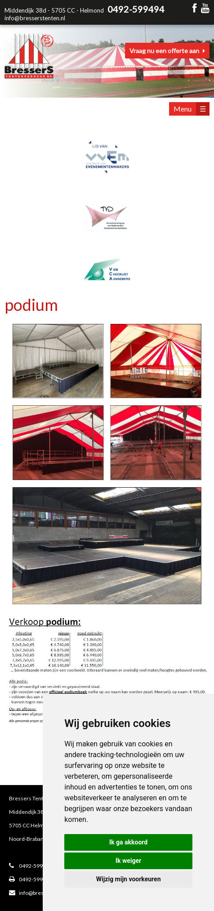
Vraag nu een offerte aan (167, 50)
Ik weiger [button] (128, 860)
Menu (192, 109)
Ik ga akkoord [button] (128, 842)
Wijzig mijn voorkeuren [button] (128, 879)
